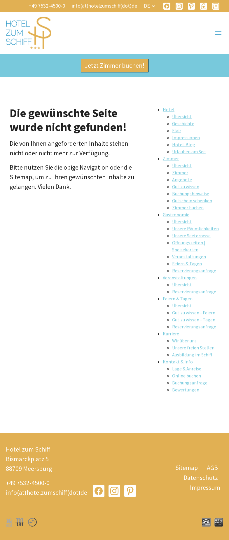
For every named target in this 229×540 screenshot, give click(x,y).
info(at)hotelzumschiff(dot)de (104, 5)
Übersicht (182, 116)
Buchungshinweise (190, 193)
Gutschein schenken (192, 200)
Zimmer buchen (188, 207)
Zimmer (171, 158)
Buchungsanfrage (189, 383)
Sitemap (186, 468)
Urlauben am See (189, 151)
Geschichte (183, 123)
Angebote (182, 179)
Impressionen (186, 137)
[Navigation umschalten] (218, 33)
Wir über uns (184, 341)
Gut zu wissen (185, 186)
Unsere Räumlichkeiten (195, 228)
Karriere (171, 334)
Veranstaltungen (189, 256)
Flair (176, 130)
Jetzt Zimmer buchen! (115, 65)
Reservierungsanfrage (194, 271)
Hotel (168, 109)
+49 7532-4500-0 (47, 5)
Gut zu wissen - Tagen (193, 320)
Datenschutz (200, 477)
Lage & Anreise (186, 369)
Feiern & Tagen (187, 263)
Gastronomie (176, 214)
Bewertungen (185, 390)
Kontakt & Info (178, 362)
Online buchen (186, 376)
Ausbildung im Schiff (192, 355)
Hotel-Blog (183, 144)
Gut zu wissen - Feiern (193, 313)
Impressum (205, 487)
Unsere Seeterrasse (191, 235)
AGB (212, 468)
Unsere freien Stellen (193, 348)
